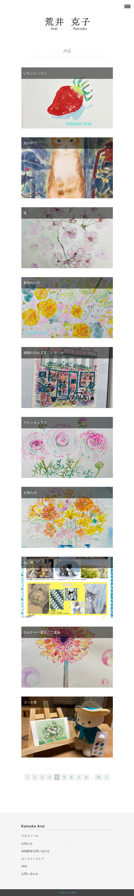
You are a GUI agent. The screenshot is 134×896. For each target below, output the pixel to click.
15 (98, 777)
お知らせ (30, 492)
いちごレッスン (35, 73)
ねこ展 (29, 562)
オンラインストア (32, 858)
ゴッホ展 (30, 702)
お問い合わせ (29, 873)
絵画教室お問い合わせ (35, 851)
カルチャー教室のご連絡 (42, 632)
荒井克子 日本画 (68, 892)
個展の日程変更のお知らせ (44, 353)
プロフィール (29, 835)
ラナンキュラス (35, 422)
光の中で (30, 143)
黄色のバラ (32, 283)
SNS (24, 866)
